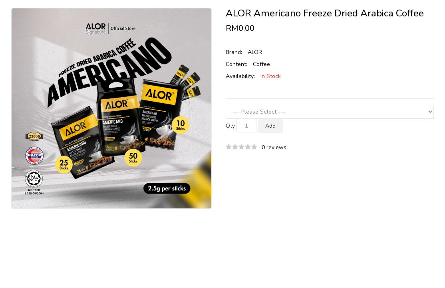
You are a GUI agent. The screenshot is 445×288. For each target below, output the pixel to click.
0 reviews (274, 147)
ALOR (255, 52)
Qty (230, 126)
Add (270, 126)
